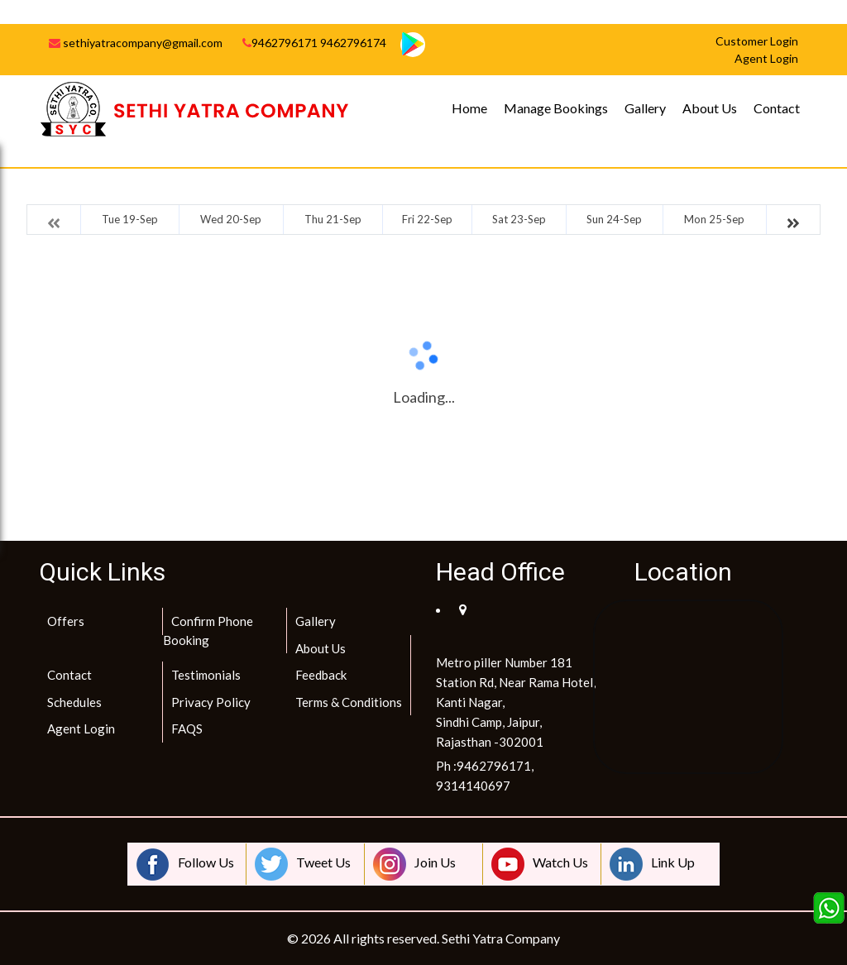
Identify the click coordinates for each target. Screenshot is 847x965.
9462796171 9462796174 (314, 43)
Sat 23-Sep (519, 219)
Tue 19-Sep (130, 219)
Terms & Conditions (348, 702)
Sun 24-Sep (614, 219)
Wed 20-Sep (230, 219)
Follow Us (185, 864)
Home (469, 108)
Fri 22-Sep (427, 219)
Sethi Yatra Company (501, 938)
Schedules (74, 702)
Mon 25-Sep (714, 219)
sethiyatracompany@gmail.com (136, 43)
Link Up (652, 864)
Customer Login (756, 41)
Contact (777, 108)
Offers (65, 621)
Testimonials (206, 674)
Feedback (321, 674)
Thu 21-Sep (332, 219)
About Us (709, 108)
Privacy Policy (211, 702)
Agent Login (81, 728)
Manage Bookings (556, 108)
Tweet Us (303, 864)
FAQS (187, 728)
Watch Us (539, 864)
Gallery (645, 108)
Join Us (414, 864)
